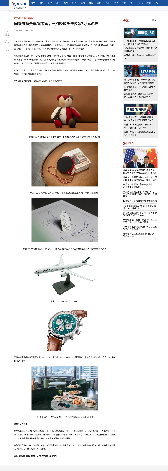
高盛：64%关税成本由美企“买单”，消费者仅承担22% (138, 126)
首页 (15, 18)
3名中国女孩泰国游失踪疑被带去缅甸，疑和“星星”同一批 (139, 207)
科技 (91, 3)
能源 (99, 3)
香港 (41, 3)
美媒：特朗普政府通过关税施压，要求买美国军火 (140, 133)
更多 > (155, 20)
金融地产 (30, 18)
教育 (132, 3)
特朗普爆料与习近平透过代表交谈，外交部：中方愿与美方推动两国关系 (140, 171)
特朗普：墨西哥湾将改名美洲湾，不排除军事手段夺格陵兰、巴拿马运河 (140, 178)
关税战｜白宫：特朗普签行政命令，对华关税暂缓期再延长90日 (139, 119)
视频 (149, 3)
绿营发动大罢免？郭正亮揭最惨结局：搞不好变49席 (139, 185)
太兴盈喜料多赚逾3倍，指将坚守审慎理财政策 (140, 49)
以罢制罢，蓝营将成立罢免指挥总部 (140, 201)
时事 (33, 3)
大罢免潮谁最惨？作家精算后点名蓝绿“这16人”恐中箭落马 (140, 214)
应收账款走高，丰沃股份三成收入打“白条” (140, 88)
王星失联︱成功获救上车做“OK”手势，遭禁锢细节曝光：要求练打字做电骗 (140, 193)
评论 (116, 3)
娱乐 (141, 3)
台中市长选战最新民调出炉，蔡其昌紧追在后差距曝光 (140, 228)
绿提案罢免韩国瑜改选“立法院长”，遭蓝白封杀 (139, 235)
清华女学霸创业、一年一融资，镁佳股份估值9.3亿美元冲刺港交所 (140, 81)
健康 (83, 3)
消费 (74, 3)
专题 (124, 3)
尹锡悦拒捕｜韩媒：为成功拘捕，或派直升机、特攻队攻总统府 (140, 221)
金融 (66, 3)
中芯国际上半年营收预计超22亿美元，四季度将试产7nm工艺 (140, 42)
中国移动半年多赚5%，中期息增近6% (140, 57)
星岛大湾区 (22, 18)
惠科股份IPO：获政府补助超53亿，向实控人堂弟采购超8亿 (138, 95)
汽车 (107, 3)
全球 (58, 3)
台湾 (49, 3)
